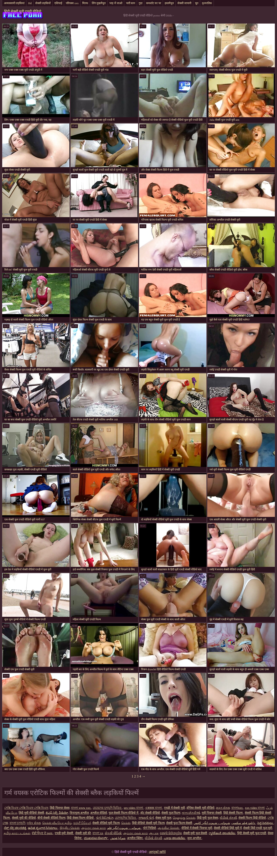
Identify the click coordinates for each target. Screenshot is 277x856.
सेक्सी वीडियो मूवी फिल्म (106, 823)
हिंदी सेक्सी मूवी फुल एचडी (251, 833)
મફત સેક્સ (223, 808)
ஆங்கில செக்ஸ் (169, 828)
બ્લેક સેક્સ (34, 823)
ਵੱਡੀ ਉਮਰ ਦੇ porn (42, 833)
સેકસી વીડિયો (113, 833)
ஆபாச (153, 833)
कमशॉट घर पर (153, 3)
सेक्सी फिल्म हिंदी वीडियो (252, 817)
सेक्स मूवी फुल (163, 817)
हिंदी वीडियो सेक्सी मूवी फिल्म (148, 823)
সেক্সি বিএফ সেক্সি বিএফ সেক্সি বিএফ (26, 808)
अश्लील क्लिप (135, 838)
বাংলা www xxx (81, 808)
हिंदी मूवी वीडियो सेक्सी (31, 812)
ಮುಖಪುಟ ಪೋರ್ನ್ (96, 838)
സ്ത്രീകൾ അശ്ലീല (222, 833)
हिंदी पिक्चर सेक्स (59, 808)
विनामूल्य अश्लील (79, 812)
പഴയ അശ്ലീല (175, 838)
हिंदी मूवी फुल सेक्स (207, 817)
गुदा (140, 3)
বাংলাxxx (237, 808)
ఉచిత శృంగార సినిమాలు (43, 828)
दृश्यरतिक (207, 3)
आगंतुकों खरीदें (157, 852)
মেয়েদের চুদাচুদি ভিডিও (107, 808)
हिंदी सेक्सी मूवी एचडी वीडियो (22, 11)
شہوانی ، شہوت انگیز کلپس (225, 823)
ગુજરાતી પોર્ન (146, 817)
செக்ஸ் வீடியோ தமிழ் (57, 823)
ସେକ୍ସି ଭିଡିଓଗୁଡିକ (171, 833)
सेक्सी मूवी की (83, 833)
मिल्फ (85, 3)
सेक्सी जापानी (184, 3)
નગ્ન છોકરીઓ (191, 812)
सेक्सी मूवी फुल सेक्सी (195, 833)
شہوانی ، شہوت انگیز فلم (124, 828)
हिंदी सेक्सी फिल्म (233, 812)
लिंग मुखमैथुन (99, 3)
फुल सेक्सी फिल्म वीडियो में (124, 812)
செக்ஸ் (125, 823)
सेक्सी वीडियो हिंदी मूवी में (228, 828)
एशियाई (58, 3)
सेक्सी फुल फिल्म (170, 812)
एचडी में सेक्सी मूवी (174, 808)
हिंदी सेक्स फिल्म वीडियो (80, 817)
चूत (196, 3)
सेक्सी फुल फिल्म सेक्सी (179, 823)
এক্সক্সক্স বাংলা (154, 808)
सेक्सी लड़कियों (43, 3)
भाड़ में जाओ (115, 3)
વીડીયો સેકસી (228, 817)
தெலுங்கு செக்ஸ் (184, 817)
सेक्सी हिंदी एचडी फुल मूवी (257, 828)
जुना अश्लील (194, 838)
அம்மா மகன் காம (93, 828)
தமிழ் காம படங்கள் (17, 833)
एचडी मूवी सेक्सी (64, 833)
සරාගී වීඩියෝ (82, 823)
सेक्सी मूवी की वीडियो (24, 817)
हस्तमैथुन (169, 3)
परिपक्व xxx (72, 3)
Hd (30, 3)
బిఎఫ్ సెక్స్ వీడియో (57, 812)
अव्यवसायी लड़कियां (14, 3)
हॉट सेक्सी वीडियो (150, 812)
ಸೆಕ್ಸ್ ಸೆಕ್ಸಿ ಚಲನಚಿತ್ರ (15, 828)
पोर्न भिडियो (149, 828)
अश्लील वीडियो (98, 812)
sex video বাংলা (134, 808)
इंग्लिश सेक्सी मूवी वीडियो (201, 808)
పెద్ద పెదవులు (265, 823)
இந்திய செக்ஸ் (70, 828)
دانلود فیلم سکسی (243, 823)
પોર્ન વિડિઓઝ (104, 817)
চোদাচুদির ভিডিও (126, 817)
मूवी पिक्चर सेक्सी (212, 812)
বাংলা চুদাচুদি (18, 823)
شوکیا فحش (118, 838)
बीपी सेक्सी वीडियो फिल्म (51, 817)
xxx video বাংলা (255, 808)
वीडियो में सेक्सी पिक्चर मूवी (196, 828)
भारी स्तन (130, 3)
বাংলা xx (97, 833)
